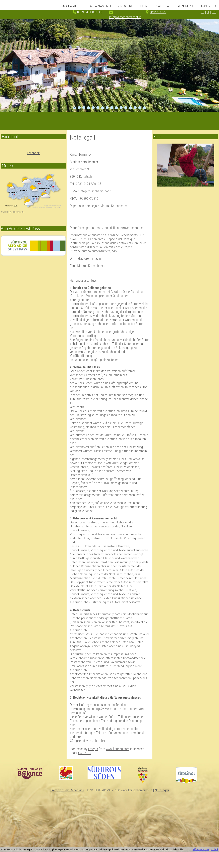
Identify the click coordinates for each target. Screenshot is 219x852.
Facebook (33, 153)
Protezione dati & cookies (67, 790)
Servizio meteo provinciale (13, 212)
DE (202, 12)
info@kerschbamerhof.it (125, 17)
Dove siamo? (158, 12)
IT (208, 12)
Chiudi (214, 849)
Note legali (162, 790)
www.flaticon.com (117, 749)
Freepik (93, 749)
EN (214, 12)
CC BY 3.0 (84, 753)
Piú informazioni (201, 849)
